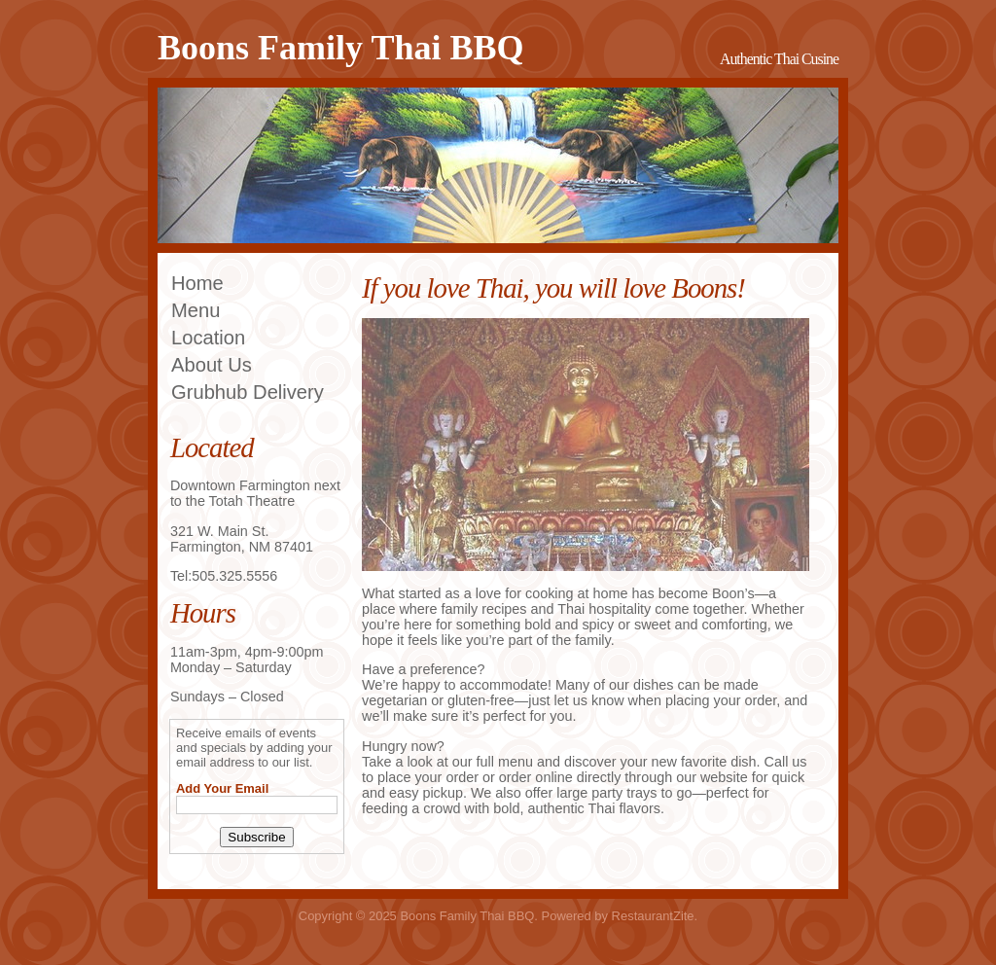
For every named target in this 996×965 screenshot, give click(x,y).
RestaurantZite (653, 916)
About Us (211, 364)
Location (208, 337)
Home (197, 283)
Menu (195, 310)
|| (805, 563)
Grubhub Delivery (247, 392)
